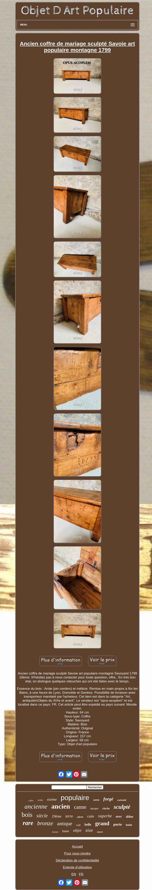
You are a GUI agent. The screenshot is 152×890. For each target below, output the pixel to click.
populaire (75, 797)
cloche (106, 808)
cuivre (80, 817)
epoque (94, 808)
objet (77, 830)
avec (119, 816)
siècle (42, 815)
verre (96, 799)
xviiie (40, 800)
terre (69, 816)
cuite (90, 816)
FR (81, 874)
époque (55, 832)
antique (64, 823)
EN (73, 874)
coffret (31, 800)
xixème (52, 799)
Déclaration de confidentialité (77, 860)
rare (28, 822)
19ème (57, 816)
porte (117, 824)
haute (65, 831)
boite (129, 824)
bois (27, 814)
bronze (45, 823)
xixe (89, 830)
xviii (78, 825)
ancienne (36, 806)
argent (100, 832)
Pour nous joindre (77, 853)
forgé (108, 799)
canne (80, 807)
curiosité (121, 799)
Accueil (77, 846)
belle (88, 824)
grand (102, 823)
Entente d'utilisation (77, 867)
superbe (105, 815)
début (129, 816)
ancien (60, 806)
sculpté (122, 807)
